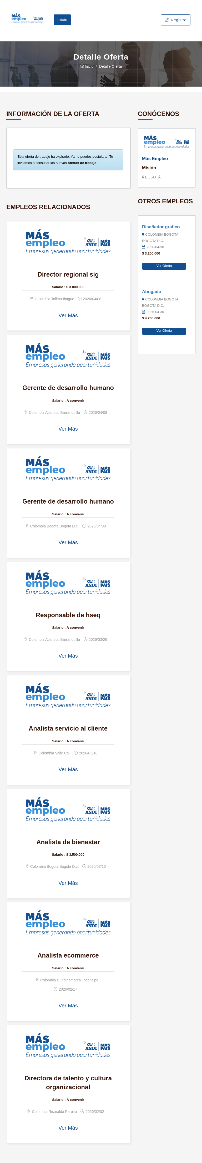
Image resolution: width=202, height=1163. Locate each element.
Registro (175, 20)
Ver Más (68, 315)
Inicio (62, 19)
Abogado (151, 291)
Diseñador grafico (161, 226)
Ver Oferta (164, 266)
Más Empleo (155, 158)
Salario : (58, 287)
